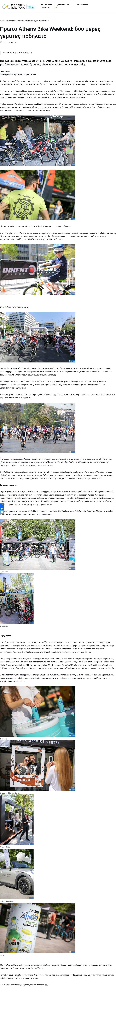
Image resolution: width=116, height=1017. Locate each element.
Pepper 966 (42, 383)
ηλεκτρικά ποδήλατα (62, 227)
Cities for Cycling (9, 1014)
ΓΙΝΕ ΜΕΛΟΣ (45, 8)
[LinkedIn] (2, 508)
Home (2, 21)
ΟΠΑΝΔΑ (78, 91)
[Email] (2, 512)
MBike (8, 71)
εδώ (47, 989)
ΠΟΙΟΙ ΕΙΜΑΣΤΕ (46, 5)
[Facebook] (2, 505)
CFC (4, 42)
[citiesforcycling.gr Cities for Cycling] (19, 6)
